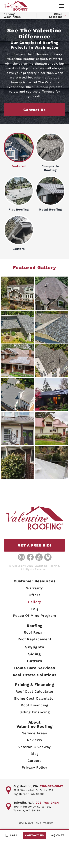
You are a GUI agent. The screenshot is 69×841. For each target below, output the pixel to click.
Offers (34, 595)
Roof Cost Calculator (34, 692)
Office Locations (55, 15)
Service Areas (34, 733)
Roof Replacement (35, 639)
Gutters (19, 233)
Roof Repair (34, 632)
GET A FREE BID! (34, 545)
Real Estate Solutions (34, 675)
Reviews (34, 740)
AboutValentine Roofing (35, 724)
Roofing (34, 626)
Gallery (34, 602)
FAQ (34, 609)
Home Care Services (34, 668)
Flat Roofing (19, 193)
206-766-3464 (47, 802)
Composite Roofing (51, 152)
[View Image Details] (17, 294)
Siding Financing (35, 712)
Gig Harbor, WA (25, 786)
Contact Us (34, 835)
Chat (57, 836)
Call (11, 836)
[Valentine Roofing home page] (16, 6)
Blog (34, 754)
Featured (19, 150)
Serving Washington (12, 15)
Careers (34, 761)
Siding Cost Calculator (34, 698)
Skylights (34, 647)
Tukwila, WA (23, 802)
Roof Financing (34, 705)
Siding (34, 654)
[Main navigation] (61, 6)
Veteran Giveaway (34, 747)
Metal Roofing (51, 193)
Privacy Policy (34, 767)
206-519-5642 (51, 786)
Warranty (34, 588)
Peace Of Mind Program (34, 615)
